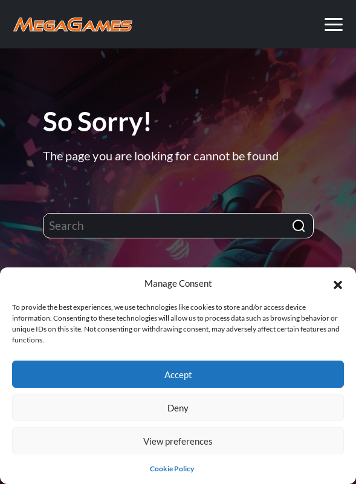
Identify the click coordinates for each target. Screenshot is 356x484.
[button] (338, 283)
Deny (178, 407)
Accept (178, 374)
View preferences (178, 441)
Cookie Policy (172, 468)
